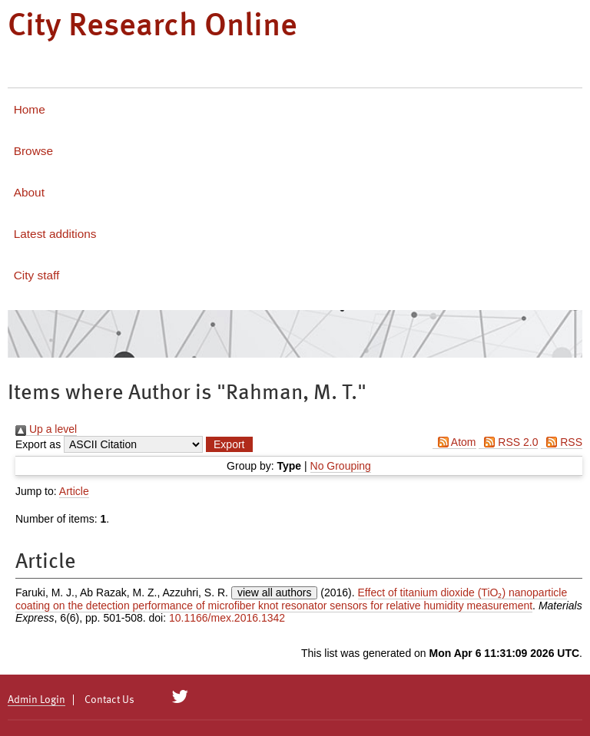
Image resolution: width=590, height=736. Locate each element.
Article (74, 491)
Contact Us (109, 700)
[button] (229, 444)
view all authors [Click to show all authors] (274, 592)
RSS (561, 442)
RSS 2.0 (508, 442)
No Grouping (340, 466)
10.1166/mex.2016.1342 (227, 618)
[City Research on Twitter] (180, 697)
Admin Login (36, 700)
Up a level (46, 429)
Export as (38, 444)
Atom (454, 442)
